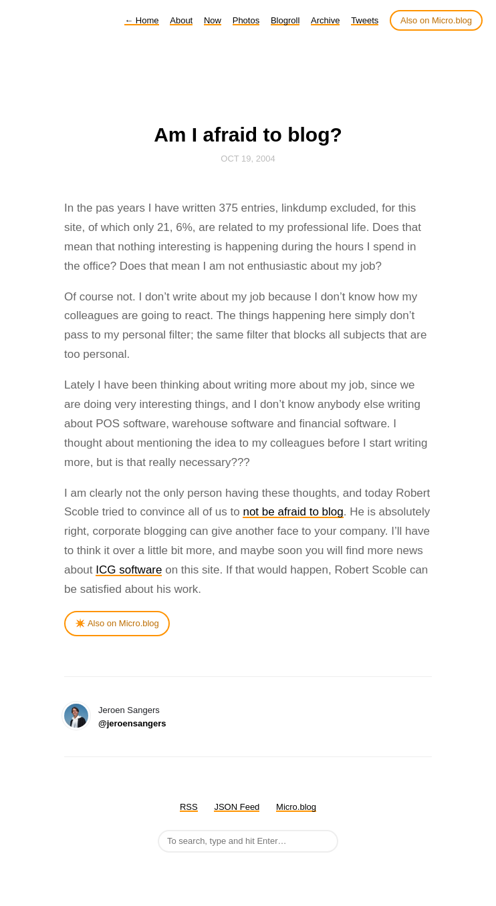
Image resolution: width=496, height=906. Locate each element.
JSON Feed (236, 807)
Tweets (364, 20)
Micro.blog (296, 807)
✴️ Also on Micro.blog (117, 623)
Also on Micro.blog (436, 20)
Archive (325, 20)
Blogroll (285, 20)
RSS (189, 807)
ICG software (129, 569)
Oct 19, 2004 (248, 159)
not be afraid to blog (293, 511)
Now (212, 20)
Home (141, 20)
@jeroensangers (132, 723)
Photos (246, 20)
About (181, 20)
